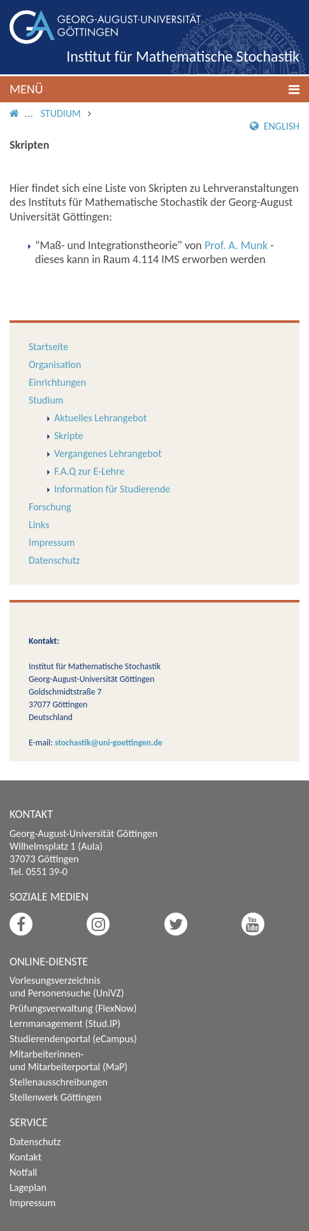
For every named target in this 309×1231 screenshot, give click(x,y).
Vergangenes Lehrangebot (107, 453)
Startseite (48, 347)
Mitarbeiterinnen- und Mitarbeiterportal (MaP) (68, 1060)
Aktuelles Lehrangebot (100, 418)
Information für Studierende (112, 489)
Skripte (68, 436)
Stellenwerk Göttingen (55, 1097)
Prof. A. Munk (236, 245)
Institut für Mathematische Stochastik (182, 56)
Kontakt (25, 1157)
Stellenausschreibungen (59, 1082)
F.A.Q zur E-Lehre (89, 471)
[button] (154, 89)
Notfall (23, 1172)
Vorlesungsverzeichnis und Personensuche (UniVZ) (67, 986)
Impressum (52, 542)
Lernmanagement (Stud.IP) (65, 1023)
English (274, 126)
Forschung (50, 507)
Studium (61, 113)
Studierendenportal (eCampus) (73, 1039)
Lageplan (28, 1187)
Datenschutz (54, 560)
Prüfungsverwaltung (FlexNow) (73, 1008)
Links (39, 525)
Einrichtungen (57, 382)
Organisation (55, 364)
